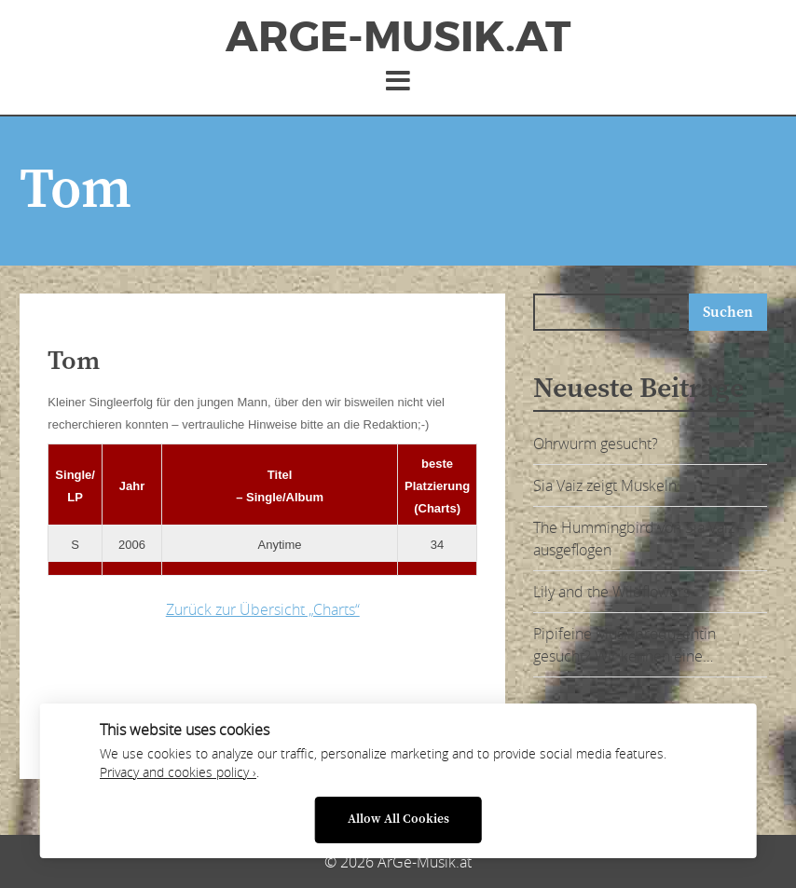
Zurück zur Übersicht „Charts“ (263, 609)
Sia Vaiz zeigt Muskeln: (606, 485)
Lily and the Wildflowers (611, 591)
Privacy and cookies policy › (178, 772)
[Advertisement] (341, 694)
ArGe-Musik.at (398, 37)
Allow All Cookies (398, 819)
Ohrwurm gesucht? (595, 443)
